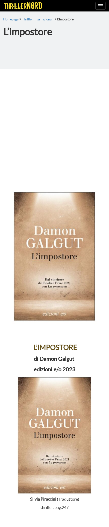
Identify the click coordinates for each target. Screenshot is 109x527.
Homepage (10, 19)
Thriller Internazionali (37, 19)
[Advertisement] (54, 125)
